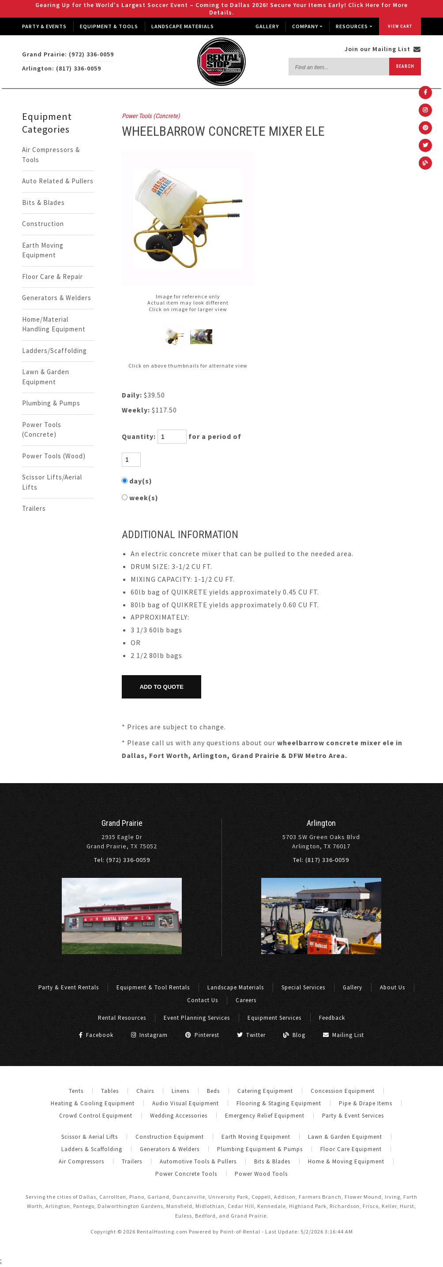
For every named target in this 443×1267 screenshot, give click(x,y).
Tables (110, 1091)
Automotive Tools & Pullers (198, 1161)
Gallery (267, 26)
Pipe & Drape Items (365, 1103)
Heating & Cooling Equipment (93, 1103)
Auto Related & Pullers (58, 181)
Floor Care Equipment (351, 1149)
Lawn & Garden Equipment (45, 377)
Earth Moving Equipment (43, 250)
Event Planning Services (197, 1018)
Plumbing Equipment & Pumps (260, 1149)
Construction (43, 223)
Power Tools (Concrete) (41, 429)
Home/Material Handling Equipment (54, 324)
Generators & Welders (56, 298)
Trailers (34, 508)
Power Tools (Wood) (54, 456)
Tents (76, 1091)
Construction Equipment (169, 1137)
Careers (246, 1000)
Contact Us (202, 1000)
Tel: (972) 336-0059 (122, 860)
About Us (392, 987)
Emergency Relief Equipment (264, 1115)
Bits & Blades (43, 202)
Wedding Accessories (178, 1115)
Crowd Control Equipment (95, 1115)
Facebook (96, 1035)
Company (307, 26)
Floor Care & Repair (52, 276)
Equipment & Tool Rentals (153, 987)
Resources (354, 26)
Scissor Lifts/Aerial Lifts (52, 482)
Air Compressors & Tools (51, 154)
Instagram (149, 1035)
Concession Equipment (343, 1091)
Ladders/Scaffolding (54, 350)
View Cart (400, 26)
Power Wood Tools (261, 1174)
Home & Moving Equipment (346, 1161)
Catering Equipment (265, 1091)
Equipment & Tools (109, 26)
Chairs (145, 1091)
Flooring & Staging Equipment (279, 1103)
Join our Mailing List (383, 49)
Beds (213, 1091)
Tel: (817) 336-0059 (321, 860)
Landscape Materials (182, 26)
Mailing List (343, 1035)
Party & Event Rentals (68, 987)
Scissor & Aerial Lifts (89, 1137)
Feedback (332, 1018)
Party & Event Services (353, 1115)
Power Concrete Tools (186, 1174)
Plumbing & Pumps (51, 403)
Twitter (251, 1035)
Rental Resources (122, 1018)
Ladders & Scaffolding (91, 1149)
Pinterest (202, 1035)
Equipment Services (274, 1018)
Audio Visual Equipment (185, 1103)
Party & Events (44, 26)
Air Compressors (81, 1161)
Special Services (303, 987)
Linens (180, 1091)
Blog (294, 1035)
